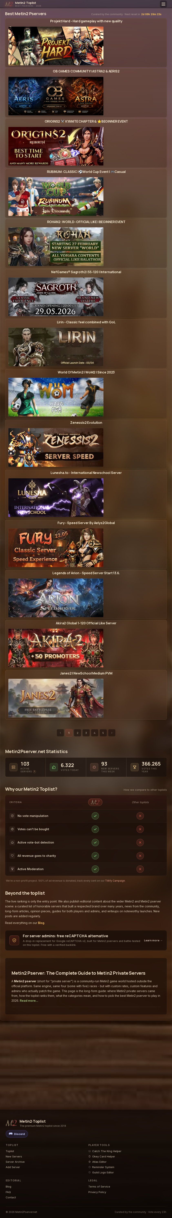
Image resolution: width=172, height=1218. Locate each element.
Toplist (10, 1151)
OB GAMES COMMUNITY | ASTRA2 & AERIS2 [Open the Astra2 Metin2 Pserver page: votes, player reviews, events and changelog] (86, 71)
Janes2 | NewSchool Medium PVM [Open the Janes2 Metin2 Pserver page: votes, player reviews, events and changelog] (86, 673)
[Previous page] (60, 732)
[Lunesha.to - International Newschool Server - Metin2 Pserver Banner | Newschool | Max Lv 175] (56, 497)
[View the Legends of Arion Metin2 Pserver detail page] (86, 597)
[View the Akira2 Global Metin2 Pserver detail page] (86, 648)
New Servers (14, 1156)
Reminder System (101, 1167)
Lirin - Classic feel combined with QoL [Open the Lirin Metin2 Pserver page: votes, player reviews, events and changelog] (86, 322)
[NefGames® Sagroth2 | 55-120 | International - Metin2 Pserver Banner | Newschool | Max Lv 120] (56, 296)
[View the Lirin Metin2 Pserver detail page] (86, 347)
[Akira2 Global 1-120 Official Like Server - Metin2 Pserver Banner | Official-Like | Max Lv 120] (56, 648)
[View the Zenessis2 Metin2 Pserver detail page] (86, 447)
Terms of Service (99, 1186)
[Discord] (17, 1134)
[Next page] (111, 732)
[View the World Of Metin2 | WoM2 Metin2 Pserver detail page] (86, 397)
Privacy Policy (97, 1192)
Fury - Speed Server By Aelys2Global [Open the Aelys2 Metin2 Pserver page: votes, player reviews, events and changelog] (86, 523)
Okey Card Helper (101, 1156)
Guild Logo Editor (101, 1172)
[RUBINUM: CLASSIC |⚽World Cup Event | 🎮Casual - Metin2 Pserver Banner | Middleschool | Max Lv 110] (56, 196)
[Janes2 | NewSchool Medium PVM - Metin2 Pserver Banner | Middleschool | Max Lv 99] (56, 698)
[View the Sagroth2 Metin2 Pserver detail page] (86, 296)
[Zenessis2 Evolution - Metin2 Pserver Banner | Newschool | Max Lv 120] (56, 447)
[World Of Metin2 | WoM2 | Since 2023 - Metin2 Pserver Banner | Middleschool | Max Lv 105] (56, 397)
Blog (41, 923)
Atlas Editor (97, 1161)
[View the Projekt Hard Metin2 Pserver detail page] (86, 45)
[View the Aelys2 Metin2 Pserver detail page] (86, 547)
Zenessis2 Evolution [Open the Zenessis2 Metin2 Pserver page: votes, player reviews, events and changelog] (86, 422)
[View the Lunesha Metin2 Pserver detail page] (86, 497)
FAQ (8, 1192)
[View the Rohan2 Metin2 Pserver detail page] (86, 246)
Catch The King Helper (104, 1151)
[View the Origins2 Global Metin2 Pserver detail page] (86, 146)
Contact (11, 1197)
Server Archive (15, 1161)
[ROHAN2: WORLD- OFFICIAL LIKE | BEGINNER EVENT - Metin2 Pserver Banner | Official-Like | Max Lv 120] (56, 246)
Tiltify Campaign (115, 880)
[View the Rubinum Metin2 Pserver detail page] (86, 196)
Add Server (13, 1167)
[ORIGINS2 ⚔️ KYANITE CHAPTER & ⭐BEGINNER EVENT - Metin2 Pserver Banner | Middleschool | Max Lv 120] (56, 146)
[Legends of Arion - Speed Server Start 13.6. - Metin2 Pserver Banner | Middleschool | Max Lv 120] (56, 597)
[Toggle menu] (163, 4)
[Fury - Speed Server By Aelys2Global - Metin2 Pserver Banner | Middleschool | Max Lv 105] (56, 547)
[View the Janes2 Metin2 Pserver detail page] (86, 698)
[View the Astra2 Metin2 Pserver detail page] (86, 96)
